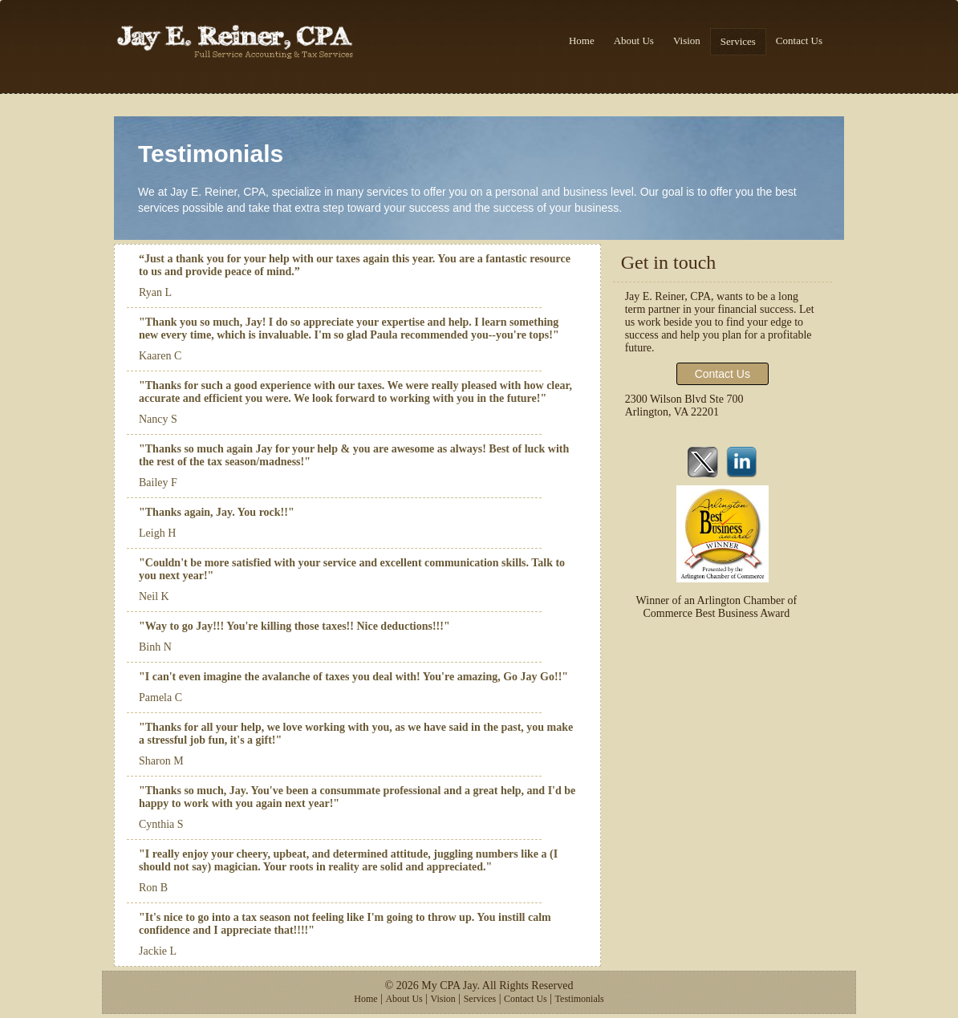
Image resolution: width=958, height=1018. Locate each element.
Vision (686, 40)
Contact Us (799, 40)
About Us (634, 40)
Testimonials (579, 998)
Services (738, 41)
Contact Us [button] (722, 373)
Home (582, 40)
